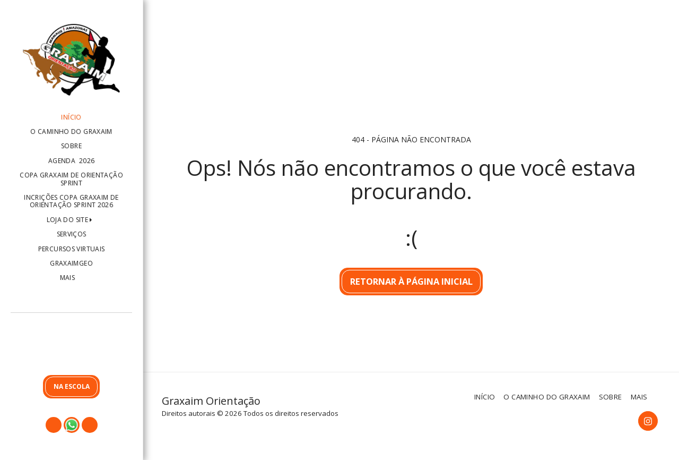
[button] (71, 346)
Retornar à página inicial (411, 281)
